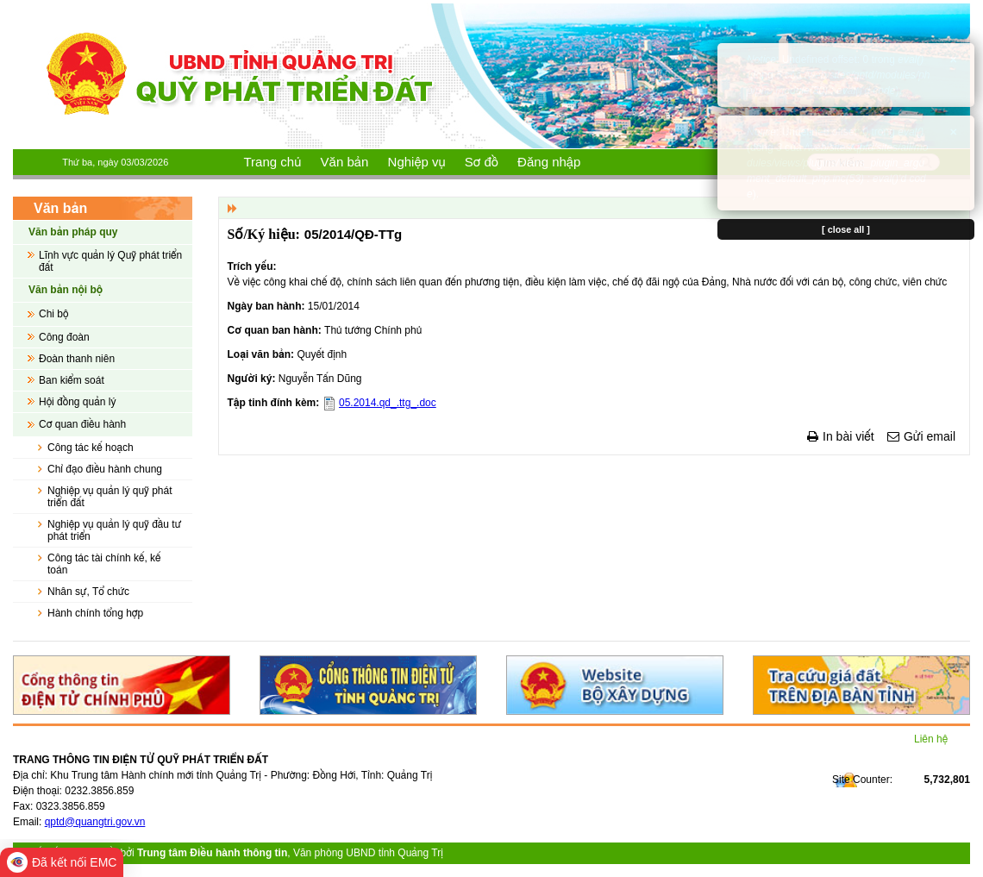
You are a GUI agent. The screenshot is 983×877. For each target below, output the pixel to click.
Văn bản (345, 161)
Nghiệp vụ (417, 161)
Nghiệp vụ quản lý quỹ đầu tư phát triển (114, 530)
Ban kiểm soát (71, 380)
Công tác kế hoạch (90, 448)
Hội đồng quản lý (77, 402)
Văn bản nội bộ (65, 290)
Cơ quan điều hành (82, 424)
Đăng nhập (548, 161)
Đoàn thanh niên (77, 359)
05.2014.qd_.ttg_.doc (387, 403)
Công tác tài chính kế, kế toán (104, 564)
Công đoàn (64, 337)
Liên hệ (931, 739)
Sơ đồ (481, 161)
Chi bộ (53, 314)
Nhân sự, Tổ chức (88, 592)
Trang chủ (273, 161)
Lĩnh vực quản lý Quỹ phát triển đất (110, 261)
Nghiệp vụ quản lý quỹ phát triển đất (109, 497)
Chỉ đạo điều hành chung (104, 469)
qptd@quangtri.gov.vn (95, 822)
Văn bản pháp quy (72, 232)
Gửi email (929, 436)
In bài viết (848, 436)
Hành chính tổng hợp (95, 613)
